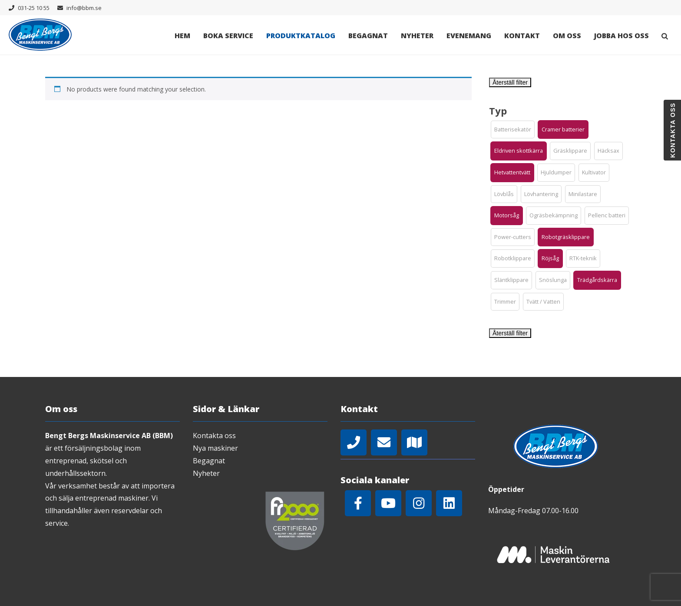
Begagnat (368, 35)
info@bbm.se (84, 8)
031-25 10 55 (34, 8)
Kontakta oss (214, 435)
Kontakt (522, 35)
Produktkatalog (300, 35)
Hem (182, 35)
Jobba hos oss (621, 35)
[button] (512, 129)
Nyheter (417, 35)
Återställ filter (510, 82)
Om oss (567, 35)
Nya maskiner (215, 448)
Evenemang (468, 35)
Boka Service (228, 35)
